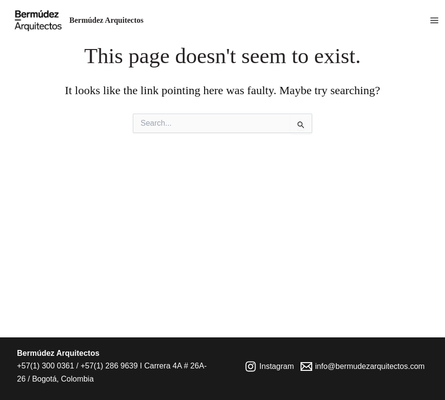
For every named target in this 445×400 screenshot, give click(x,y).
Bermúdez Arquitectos (106, 20)
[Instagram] (269, 366)
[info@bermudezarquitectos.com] (363, 366)
